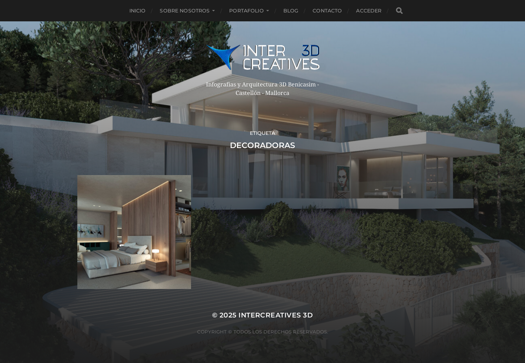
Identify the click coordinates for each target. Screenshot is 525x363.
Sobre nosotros (185, 10)
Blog (291, 10)
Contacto (327, 10)
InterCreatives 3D (275, 315)
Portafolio (246, 10)
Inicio (137, 10)
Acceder (368, 10)
